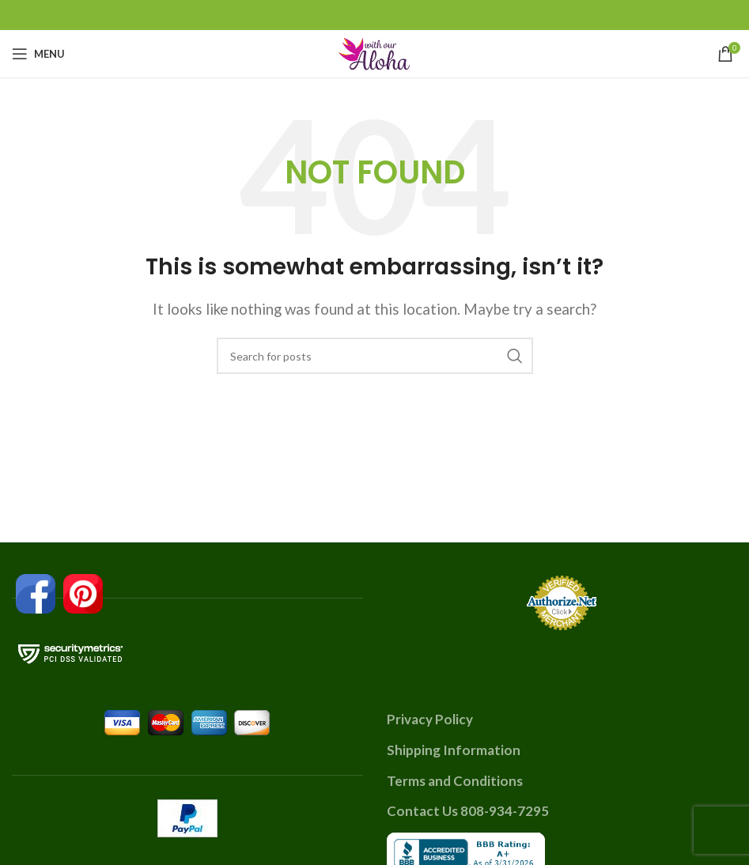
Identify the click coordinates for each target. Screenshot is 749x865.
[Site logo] (375, 51)
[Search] (375, 356)
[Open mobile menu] (38, 54)
